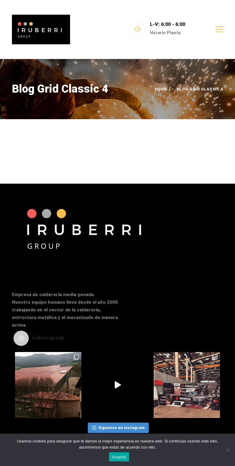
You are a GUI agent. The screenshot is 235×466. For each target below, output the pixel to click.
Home (161, 89)
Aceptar (119, 457)
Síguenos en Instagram (118, 427)
